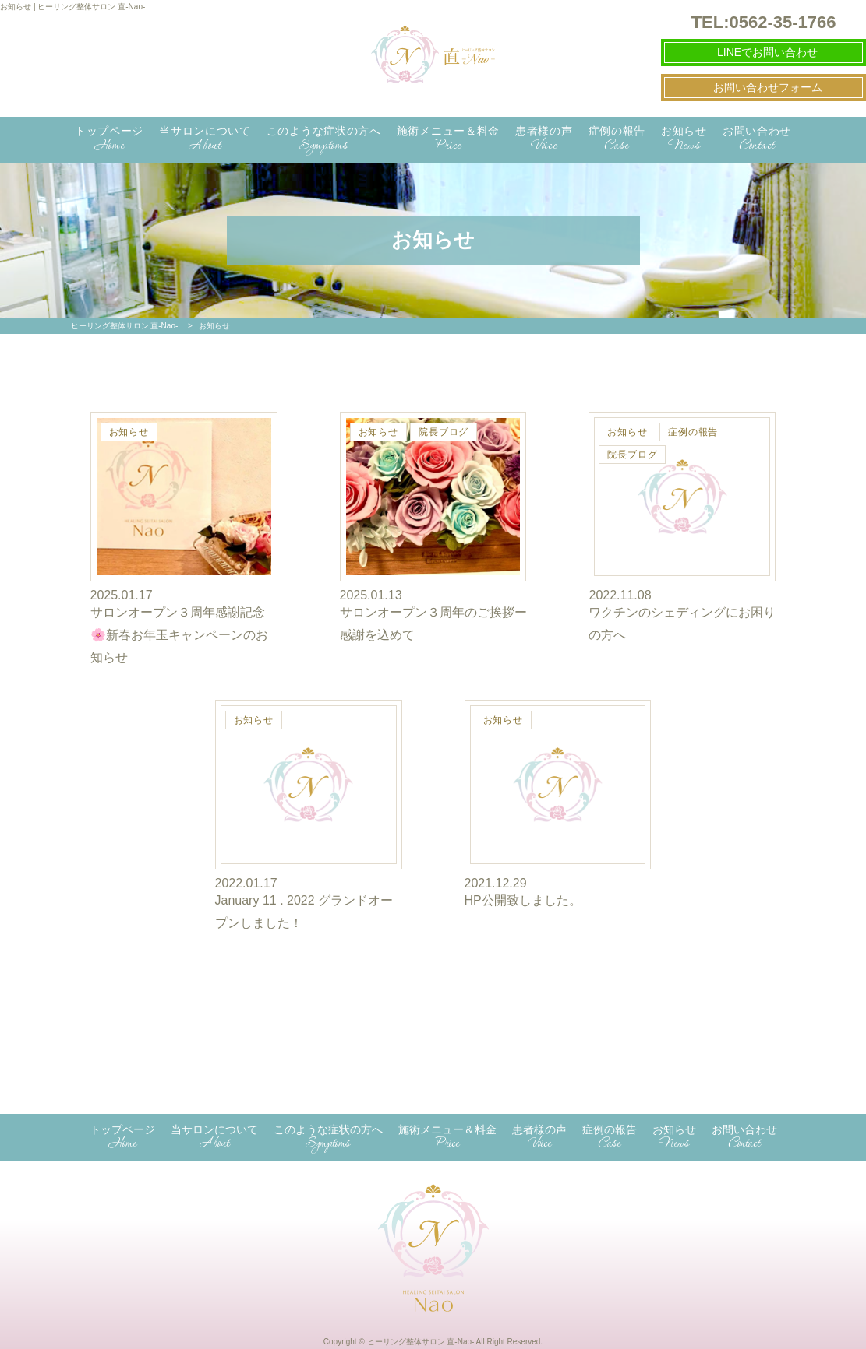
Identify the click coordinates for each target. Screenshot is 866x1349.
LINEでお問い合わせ (767, 52)
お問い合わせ (757, 140)
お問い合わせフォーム (767, 87)
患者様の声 (544, 140)
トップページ (109, 140)
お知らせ (684, 140)
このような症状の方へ (324, 140)
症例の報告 (617, 140)
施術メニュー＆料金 (448, 140)
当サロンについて (205, 140)
